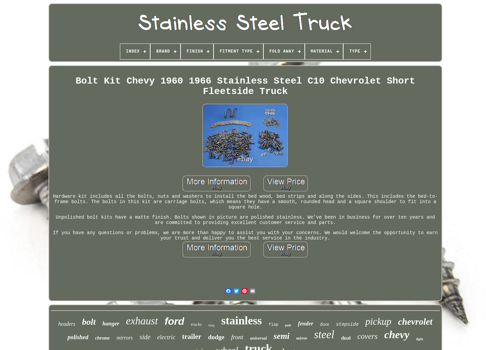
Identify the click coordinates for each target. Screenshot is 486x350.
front (237, 337)
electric (166, 337)
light (419, 339)
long (211, 325)
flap (274, 324)
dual (346, 338)
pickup (378, 321)
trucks (196, 324)
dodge (216, 337)
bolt (89, 322)
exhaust (142, 321)
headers (66, 324)
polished (77, 337)
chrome (102, 338)
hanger (110, 323)
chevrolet (415, 322)
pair (288, 325)
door (324, 324)
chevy (397, 334)
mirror (301, 338)
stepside (347, 324)
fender (305, 323)
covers (367, 336)
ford (174, 321)
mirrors (125, 338)
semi (281, 336)
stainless (241, 320)
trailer (191, 336)
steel (324, 334)
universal (258, 338)
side (144, 337)
